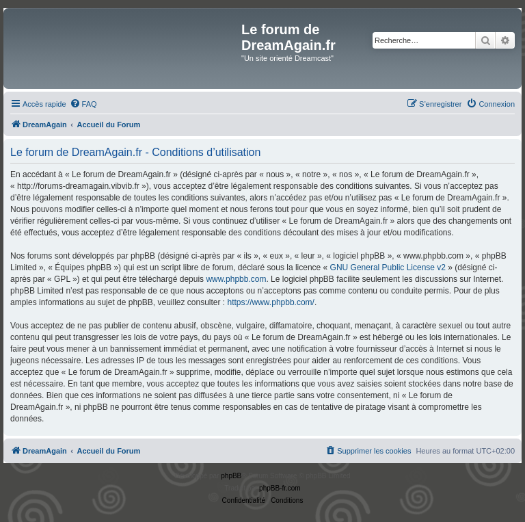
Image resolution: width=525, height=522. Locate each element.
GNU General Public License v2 (388, 267)
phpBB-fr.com (280, 488)
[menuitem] (83, 104)
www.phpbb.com (236, 279)
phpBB (231, 476)
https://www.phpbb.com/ (271, 302)
